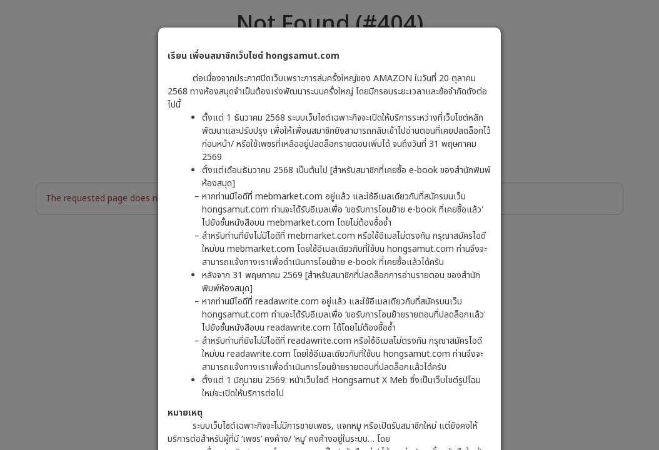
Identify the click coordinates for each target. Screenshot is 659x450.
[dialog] (329, 225)
